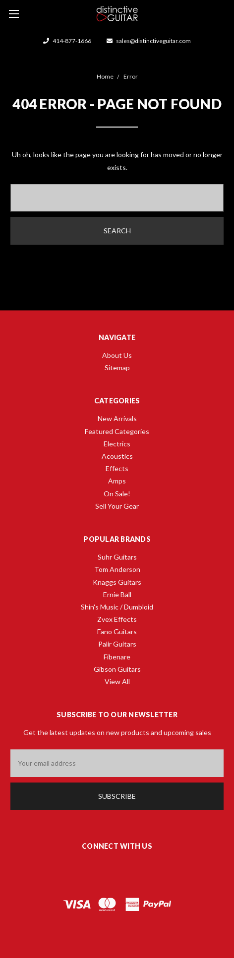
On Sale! (117, 493)
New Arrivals (117, 418)
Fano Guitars (117, 631)
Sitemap (117, 367)
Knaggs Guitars (117, 582)
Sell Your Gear (117, 506)
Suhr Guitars (117, 557)
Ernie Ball (117, 594)
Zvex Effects (117, 619)
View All (117, 681)
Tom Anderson (117, 569)
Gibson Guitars (117, 669)
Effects (117, 468)
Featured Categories (117, 431)
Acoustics (117, 456)
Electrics (117, 443)
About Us (117, 355)
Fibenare (117, 657)
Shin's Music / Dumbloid (117, 607)
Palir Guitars (117, 644)
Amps (117, 481)
